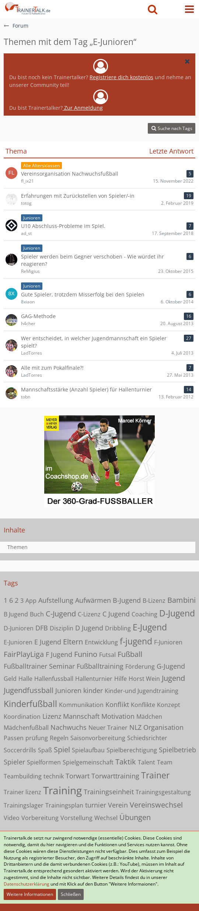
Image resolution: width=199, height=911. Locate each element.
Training (62, 790)
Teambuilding (23, 776)
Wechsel (106, 818)
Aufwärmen (93, 600)
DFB (41, 627)
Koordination (22, 717)
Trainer (155, 775)
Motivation (118, 716)
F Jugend (59, 654)
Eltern (73, 642)
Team (164, 762)
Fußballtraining (100, 666)
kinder (93, 690)
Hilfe (120, 679)
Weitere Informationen (30, 894)
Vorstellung (76, 818)
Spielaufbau (88, 750)
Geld (10, 679)
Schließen (71, 894)
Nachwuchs (68, 727)
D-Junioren (19, 628)
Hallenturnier (93, 679)
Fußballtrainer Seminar (39, 666)
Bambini (181, 600)
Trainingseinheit (109, 791)
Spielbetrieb (177, 749)
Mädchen (149, 717)
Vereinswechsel (156, 805)
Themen (17, 547)
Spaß (45, 750)
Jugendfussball (28, 690)
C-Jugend (61, 614)
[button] (189, 9)
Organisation (163, 727)
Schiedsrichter (147, 738)
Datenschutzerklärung (26, 884)
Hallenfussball (53, 679)
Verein (118, 805)
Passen (14, 738)
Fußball (130, 654)
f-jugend (136, 641)
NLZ (135, 727)
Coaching (144, 614)
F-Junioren (168, 642)
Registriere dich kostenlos (121, 77)
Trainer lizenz (22, 792)
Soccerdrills (20, 750)
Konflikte (143, 705)
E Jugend (47, 641)
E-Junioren (18, 642)
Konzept (168, 705)
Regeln (59, 738)
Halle (25, 679)
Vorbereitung (40, 818)
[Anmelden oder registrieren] (171, 9)
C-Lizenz (89, 614)
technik (53, 776)
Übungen (135, 817)
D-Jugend (177, 613)
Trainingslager (23, 805)
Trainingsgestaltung (163, 792)
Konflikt (117, 704)
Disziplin (61, 628)
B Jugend (16, 614)
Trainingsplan (64, 805)
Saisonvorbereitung (97, 738)
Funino (85, 654)
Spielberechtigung (132, 750)
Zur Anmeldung (83, 107)
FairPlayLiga (24, 654)
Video (12, 818)
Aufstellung (55, 600)
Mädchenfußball (26, 728)
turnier (95, 805)
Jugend (173, 678)
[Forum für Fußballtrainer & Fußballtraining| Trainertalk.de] (27, 7)
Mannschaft (81, 716)
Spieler (14, 761)
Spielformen (44, 762)
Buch (37, 614)
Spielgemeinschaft (88, 762)
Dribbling (118, 628)
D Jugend (89, 627)
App (30, 601)
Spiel (62, 750)
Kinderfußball (30, 704)
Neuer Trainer (108, 728)
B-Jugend (127, 600)
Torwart (78, 775)
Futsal (107, 655)
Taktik (125, 762)
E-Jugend (150, 627)
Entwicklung (101, 642)
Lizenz (51, 716)
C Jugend (116, 613)
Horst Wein (144, 679)
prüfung (36, 738)
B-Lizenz (154, 601)
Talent (146, 762)
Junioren (68, 690)
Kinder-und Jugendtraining (141, 691)
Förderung (140, 666)
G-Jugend (171, 666)
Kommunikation (81, 705)
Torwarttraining (115, 775)
